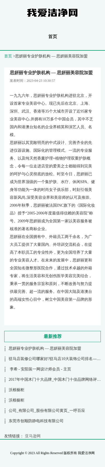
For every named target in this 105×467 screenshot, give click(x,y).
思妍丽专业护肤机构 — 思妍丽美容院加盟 (45, 348)
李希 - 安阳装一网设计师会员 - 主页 (40, 369)
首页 (52, 36)
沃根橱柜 (16, 390)
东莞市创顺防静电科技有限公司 (36, 421)
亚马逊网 (33, 436)
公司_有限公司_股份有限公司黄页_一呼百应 (47, 410)
